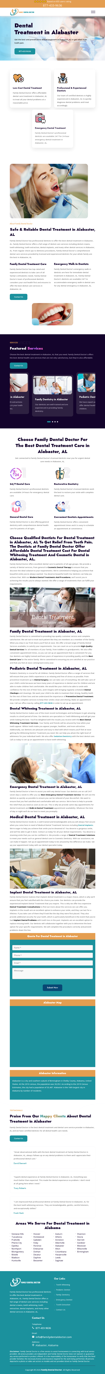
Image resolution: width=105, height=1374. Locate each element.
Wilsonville (82, 1248)
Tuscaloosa (17, 1237)
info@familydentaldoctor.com (52, 1349)
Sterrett (80, 1239)
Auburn (58, 1234)
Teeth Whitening (63, 1297)
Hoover (36, 1234)
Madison (16, 1257)
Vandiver (81, 1242)
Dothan (36, 1251)
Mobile (15, 1254)
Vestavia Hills (18, 1234)
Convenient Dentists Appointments (73, 529)
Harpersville (60, 1254)
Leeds (58, 1257)
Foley (35, 1242)
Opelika (15, 1245)
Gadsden (37, 1239)
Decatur (37, 1254)
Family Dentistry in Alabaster (51, 399)
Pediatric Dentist (63, 1302)
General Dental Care (21, 529)
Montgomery (18, 1251)
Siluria (80, 1237)
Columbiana (60, 1251)
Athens (58, 1237)
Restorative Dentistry (66, 496)
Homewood (38, 1237)
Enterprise (38, 1248)
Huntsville (16, 1260)
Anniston (59, 1239)
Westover (81, 1245)
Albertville (59, 1242)
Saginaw (59, 1260)
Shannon (81, 1234)
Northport (16, 1248)
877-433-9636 (52, 5)
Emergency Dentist (64, 1312)
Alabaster (59, 1245)
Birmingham (83, 1251)
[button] (48, 421)
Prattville (16, 1239)
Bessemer (38, 1260)
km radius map (52, 1036)
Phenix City (17, 1242)
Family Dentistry (63, 1307)
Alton (57, 1248)
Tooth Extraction (63, 1317)
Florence (37, 1245)
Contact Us (18, 309)
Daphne (37, 1257)
